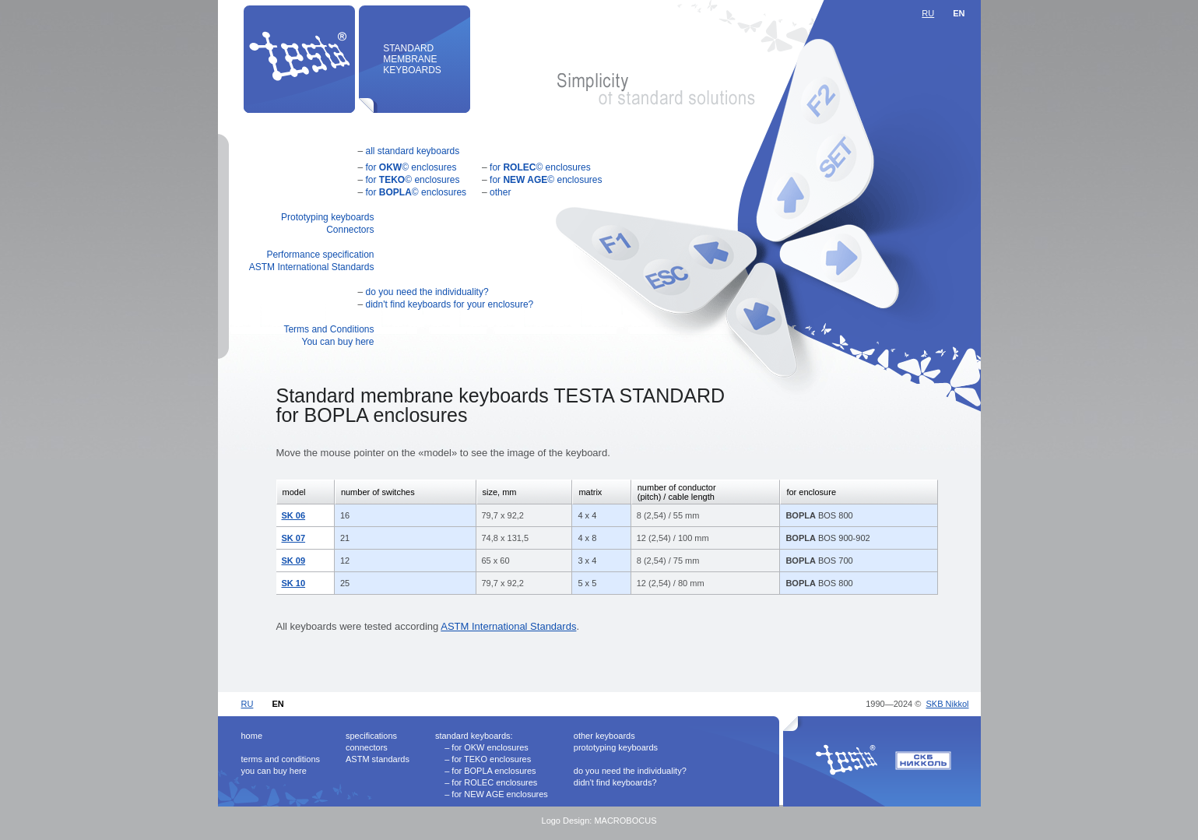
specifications (371, 735)
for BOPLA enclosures (493, 770)
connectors (367, 747)
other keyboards (604, 735)
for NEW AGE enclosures (499, 794)
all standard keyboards (413, 151)
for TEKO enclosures (491, 759)
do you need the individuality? (427, 291)
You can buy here (338, 341)
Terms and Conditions (328, 329)
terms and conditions (281, 759)
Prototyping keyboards (327, 217)
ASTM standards (377, 759)
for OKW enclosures (489, 747)
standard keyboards (473, 735)
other (500, 192)
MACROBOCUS (625, 820)
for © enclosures (411, 167)
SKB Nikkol (947, 703)
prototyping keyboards (616, 747)
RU (928, 13)
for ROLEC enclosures (494, 782)
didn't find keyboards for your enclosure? (450, 304)
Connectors (350, 229)
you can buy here (274, 770)
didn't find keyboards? (615, 782)
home (252, 735)
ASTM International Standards (311, 267)
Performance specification (320, 254)
